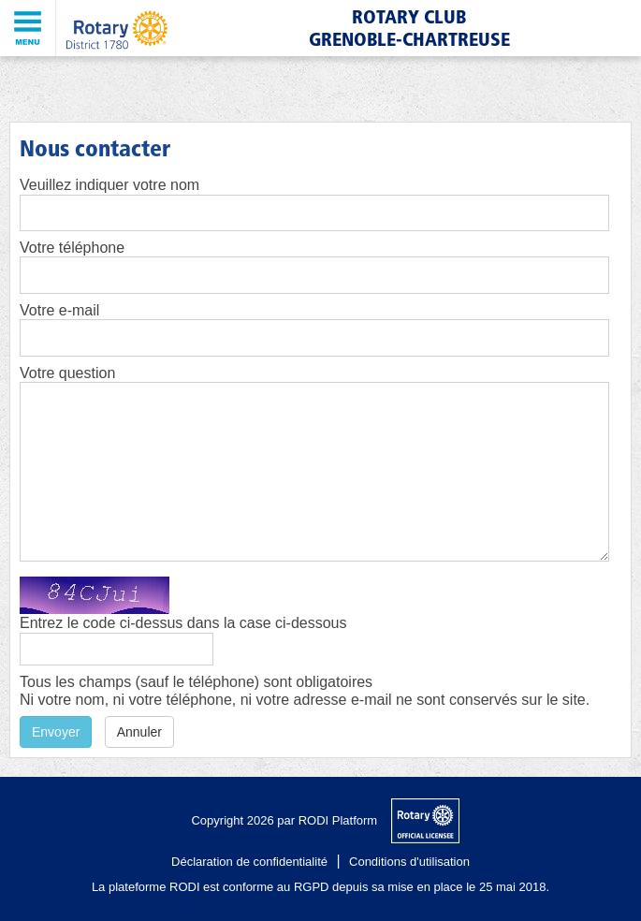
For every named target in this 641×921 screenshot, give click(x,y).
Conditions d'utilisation (409, 862)
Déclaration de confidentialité (249, 862)
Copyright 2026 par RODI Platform (284, 820)
